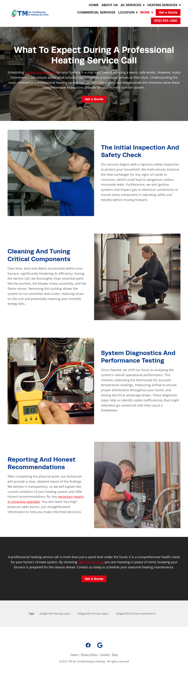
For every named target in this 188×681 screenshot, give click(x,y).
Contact (104, 654)
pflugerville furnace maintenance (135, 613)
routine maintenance (40, 72)
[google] (100, 645)
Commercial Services (96, 12)
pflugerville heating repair (55, 613)
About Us (110, 5)
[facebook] (88, 645)
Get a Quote (168, 12)
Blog (115, 654)
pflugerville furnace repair (93, 613)
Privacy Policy (89, 654)
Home (94, 5)
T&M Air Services (90, 562)
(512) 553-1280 (165, 20)
